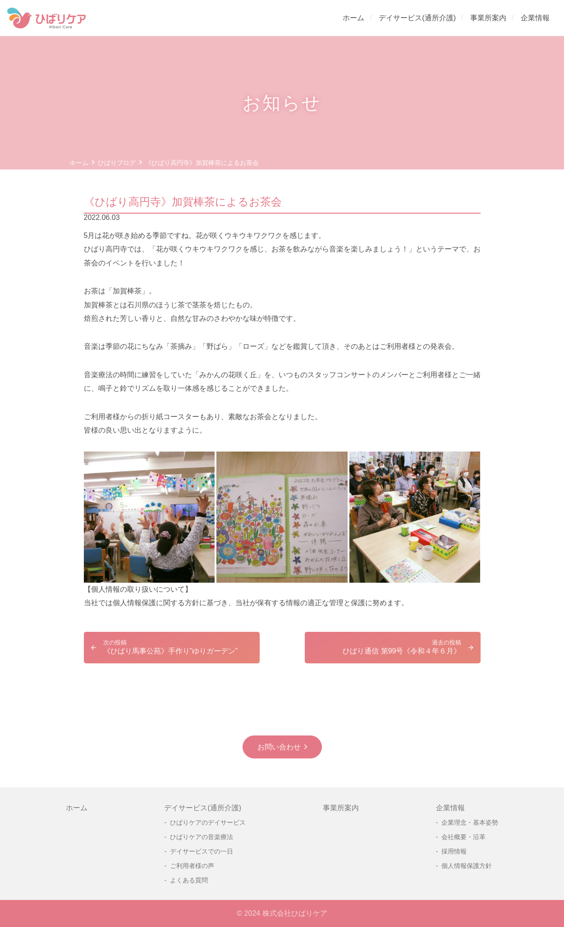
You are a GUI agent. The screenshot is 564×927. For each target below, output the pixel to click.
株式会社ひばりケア (294, 913)
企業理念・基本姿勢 (469, 822)
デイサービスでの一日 (201, 851)
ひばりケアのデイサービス (208, 822)
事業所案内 (488, 18)
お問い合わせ (279, 747)
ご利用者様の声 (192, 865)
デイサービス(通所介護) (417, 18)
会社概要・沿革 (463, 836)
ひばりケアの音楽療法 (201, 836)
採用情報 (454, 851)
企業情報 (535, 18)
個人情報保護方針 (466, 865)
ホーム (353, 18)
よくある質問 (189, 880)
